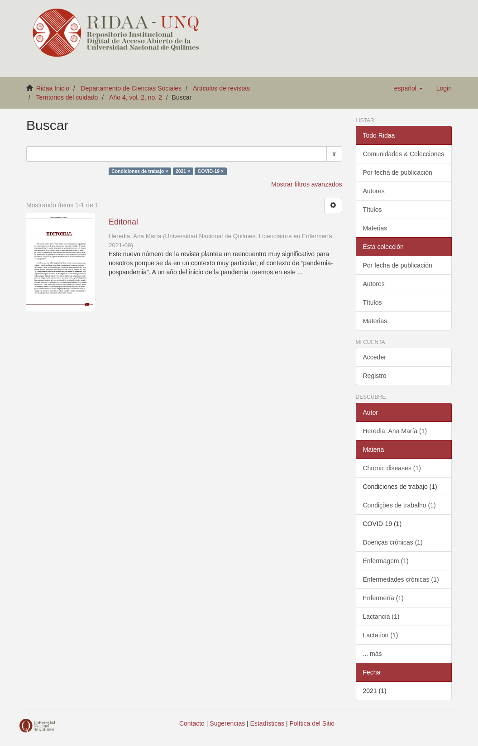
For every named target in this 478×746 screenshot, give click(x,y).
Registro (375, 375)
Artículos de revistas (221, 88)
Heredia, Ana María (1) (395, 431)
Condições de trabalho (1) (399, 505)
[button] (408, 88)
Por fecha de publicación (397, 172)
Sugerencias (227, 723)
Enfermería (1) (383, 598)
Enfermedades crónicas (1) (401, 579)
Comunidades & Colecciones (404, 154)
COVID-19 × (211, 171)
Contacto (192, 723)
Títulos (372, 209)
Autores (374, 191)
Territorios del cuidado (67, 97)
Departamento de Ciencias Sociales (131, 88)
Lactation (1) (380, 635)
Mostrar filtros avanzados (306, 184)
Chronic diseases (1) (392, 468)
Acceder (374, 357)
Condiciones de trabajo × (139, 171)
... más (372, 653)
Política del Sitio (312, 723)
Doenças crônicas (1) (393, 542)
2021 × (183, 171)
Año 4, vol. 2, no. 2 (135, 97)
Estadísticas (267, 723)
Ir (334, 154)
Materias (375, 228)
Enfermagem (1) (386, 560)
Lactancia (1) (381, 616)
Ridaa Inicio (52, 88)
